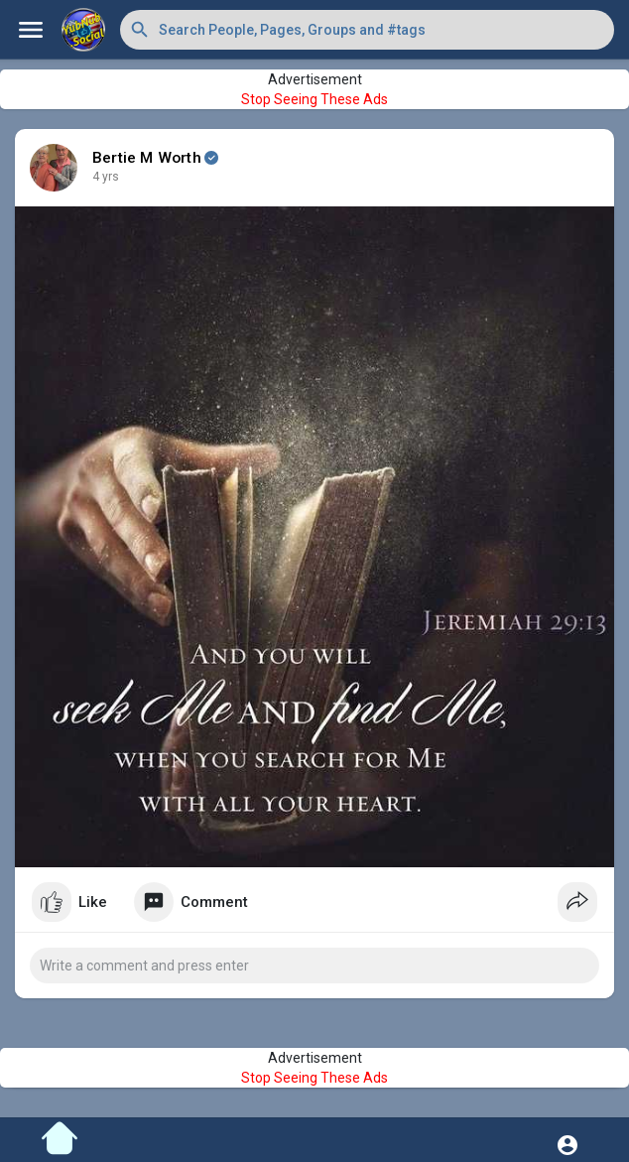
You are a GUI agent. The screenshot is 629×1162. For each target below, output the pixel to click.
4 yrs (105, 177)
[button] (367, 30)
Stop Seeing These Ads (314, 99)
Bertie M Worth (146, 158)
